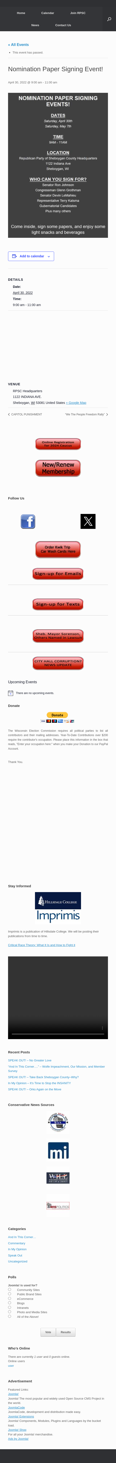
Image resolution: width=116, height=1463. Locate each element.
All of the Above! (28, 1316)
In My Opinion (17, 1249)
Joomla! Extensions (21, 1416)
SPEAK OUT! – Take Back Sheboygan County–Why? (43, 1077)
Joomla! (13, 1394)
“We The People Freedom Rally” (85, 414)
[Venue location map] (58, 343)
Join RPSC (77, 13)
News (35, 25)
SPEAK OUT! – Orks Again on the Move (34, 1089)
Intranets (23, 1308)
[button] (109, 19)
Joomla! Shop (17, 1430)
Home (21, 13)
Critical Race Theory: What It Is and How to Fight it (41, 945)
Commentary (16, 1243)
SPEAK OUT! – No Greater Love (30, 1060)
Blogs (21, 1303)
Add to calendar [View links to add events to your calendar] (32, 256)
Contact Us (63, 25)
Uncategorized (17, 1261)
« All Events (18, 45)
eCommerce (25, 1299)
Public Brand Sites (29, 1294)
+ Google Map (76, 403)
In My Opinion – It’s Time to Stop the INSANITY (39, 1083)
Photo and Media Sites (32, 1312)
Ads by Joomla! (18, 1438)
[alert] (58, 693)
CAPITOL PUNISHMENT (26, 414)
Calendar (47, 13)
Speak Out (15, 1255)
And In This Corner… (22, 1237)
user (11, 1365)
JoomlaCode (16, 1407)
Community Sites (28, 1290)
